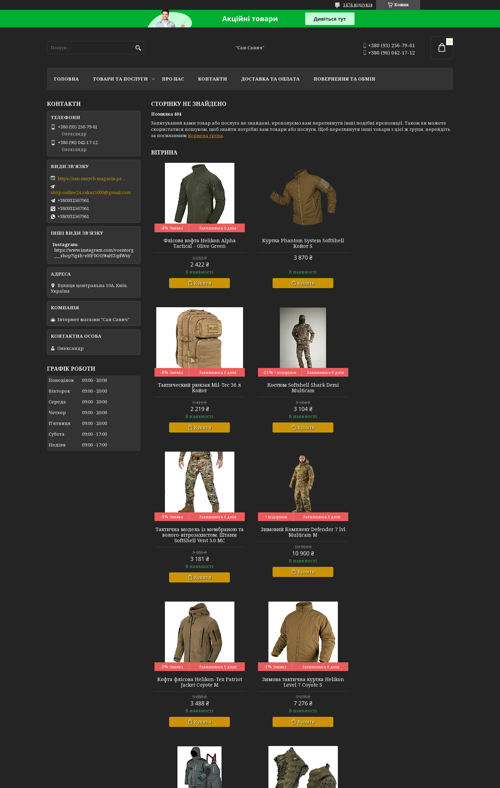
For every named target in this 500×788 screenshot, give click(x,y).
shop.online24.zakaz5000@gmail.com (91, 192)
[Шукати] (138, 48)
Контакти (212, 79)
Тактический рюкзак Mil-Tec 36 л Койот (404, 243)
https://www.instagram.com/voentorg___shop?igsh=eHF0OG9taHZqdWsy (94, 252)
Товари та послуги (120, 79)
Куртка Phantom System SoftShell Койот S (302, 243)
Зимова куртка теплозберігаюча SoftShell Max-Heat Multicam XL (302, 682)
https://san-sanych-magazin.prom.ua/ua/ (92, 178)
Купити (202, 283)
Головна (66, 79)
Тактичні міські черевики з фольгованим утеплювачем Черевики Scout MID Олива (199, 685)
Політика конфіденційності (318, 781)
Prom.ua (288, 769)
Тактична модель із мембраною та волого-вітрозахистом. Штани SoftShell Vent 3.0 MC (302, 390)
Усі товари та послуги (421, 749)
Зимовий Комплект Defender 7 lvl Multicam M (404, 387)
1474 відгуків (358, 5)
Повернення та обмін (344, 79)
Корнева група (205, 135)
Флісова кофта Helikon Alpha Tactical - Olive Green (199, 243)
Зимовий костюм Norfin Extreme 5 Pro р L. (405, 537)
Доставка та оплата (270, 79)
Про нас (173, 79)
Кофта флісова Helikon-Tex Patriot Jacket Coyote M (199, 537)
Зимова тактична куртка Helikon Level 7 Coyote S (302, 537)
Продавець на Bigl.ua (250, 775)
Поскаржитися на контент (252, 781)
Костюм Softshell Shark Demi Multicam (199, 387)
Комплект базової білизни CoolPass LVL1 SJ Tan (404, 682)
